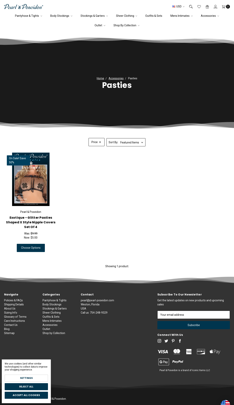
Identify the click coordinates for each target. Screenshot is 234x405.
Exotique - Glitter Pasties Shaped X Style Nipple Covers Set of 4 (30, 222)
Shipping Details (14, 306)
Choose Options (31, 247)
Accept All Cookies (26, 395)
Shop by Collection (126, 25)
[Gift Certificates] (205, 6)
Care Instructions (14, 323)
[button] (97, 142)
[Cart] (223, 6)
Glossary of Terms (15, 318)
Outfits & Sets (153, 15)
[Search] (188, 6)
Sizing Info (10, 314)
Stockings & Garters (94, 15)
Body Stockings (61, 15)
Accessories (210, 15)
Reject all (26, 386)
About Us (9, 310)
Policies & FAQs (13, 302)
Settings (26, 378)
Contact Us (11, 327)
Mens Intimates (181, 15)
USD (178, 6)
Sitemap (9, 335)
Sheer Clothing (126, 15)
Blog (7, 331)
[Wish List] (197, 6)
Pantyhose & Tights (28, 15)
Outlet (100, 25)
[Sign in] (213, 6)
